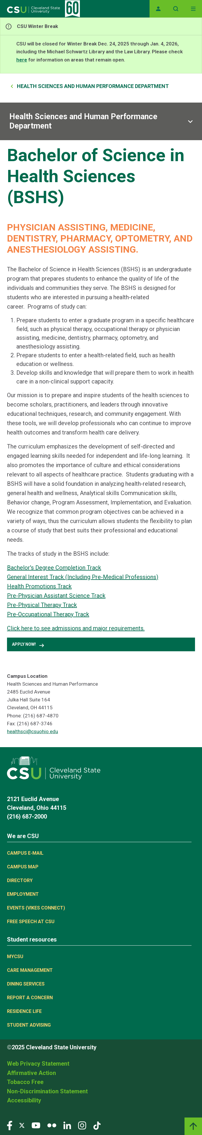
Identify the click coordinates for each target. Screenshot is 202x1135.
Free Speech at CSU (31, 921)
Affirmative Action (31, 1072)
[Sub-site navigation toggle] (101, 121)
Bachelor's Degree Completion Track (54, 567)
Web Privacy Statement (38, 1063)
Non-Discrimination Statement (47, 1091)
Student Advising (29, 1025)
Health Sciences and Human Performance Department (93, 86)
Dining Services (26, 984)
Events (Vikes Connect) (36, 908)
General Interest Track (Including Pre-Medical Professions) (82, 576)
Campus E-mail (25, 853)
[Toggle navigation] (193, 8)
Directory (20, 880)
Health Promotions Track (39, 586)
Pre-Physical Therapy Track (42, 604)
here (21, 60)
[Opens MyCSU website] (158, 8)
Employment (23, 894)
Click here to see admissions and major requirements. (76, 628)
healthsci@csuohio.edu (32, 731)
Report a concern (30, 997)
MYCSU (15, 956)
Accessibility (24, 1100)
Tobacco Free (25, 1081)
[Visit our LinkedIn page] (67, 1125)
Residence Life (24, 1011)
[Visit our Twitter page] (21, 1125)
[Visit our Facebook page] (9, 1125)
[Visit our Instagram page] (82, 1125)
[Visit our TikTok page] (97, 1125)
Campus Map (22, 867)
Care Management (30, 970)
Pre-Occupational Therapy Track (48, 614)
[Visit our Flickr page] (51, 1125)
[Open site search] (176, 8)
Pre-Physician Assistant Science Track (56, 595)
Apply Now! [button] (28, 645)
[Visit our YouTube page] (35, 1125)
